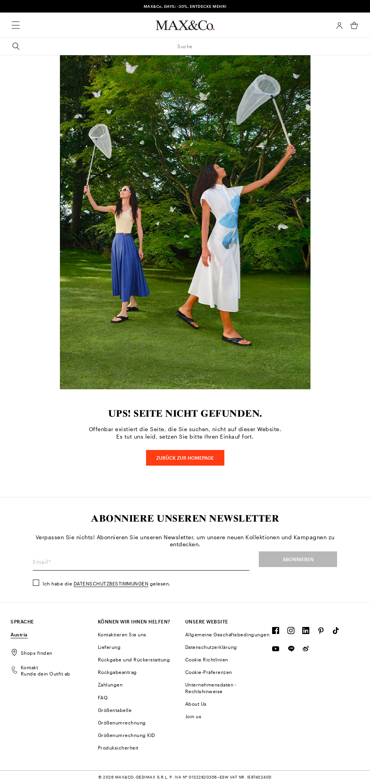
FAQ (103, 697)
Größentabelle (115, 710)
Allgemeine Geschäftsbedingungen (227, 634)
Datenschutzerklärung (211, 647)
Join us (193, 716)
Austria (19, 634)
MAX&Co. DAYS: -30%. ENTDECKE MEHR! (185, 6)
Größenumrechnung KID (126, 735)
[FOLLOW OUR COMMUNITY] (276, 632)
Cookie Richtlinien (206, 659)
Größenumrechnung (122, 722)
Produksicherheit (118, 747)
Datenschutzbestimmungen (111, 583)
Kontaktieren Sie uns (122, 634)
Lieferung (109, 647)
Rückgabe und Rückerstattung (134, 659)
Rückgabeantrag (117, 672)
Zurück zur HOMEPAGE (185, 458)
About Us (196, 703)
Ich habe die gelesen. (106, 583)
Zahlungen (110, 684)
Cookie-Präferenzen (208, 672)
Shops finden (31, 652)
